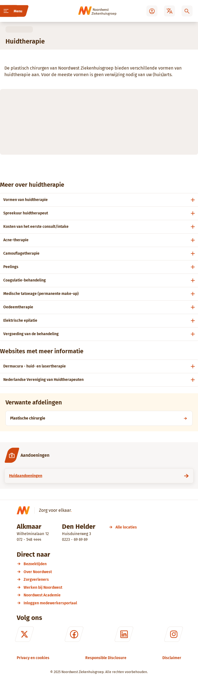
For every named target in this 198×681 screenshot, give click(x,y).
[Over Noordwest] (102, 572)
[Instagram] (173, 634)
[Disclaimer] (171, 658)
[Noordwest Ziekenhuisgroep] (89, 11)
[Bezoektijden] (102, 564)
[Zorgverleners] (102, 579)
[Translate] (169, 10)
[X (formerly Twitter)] (24, 634)
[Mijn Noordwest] (151, 10)
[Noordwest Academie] (102, 595)
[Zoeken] (187, 10)
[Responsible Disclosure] (105, 658)
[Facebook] (74, 634)
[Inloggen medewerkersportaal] (102, 603)
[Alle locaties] (126, 527)
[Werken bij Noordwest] (102, 587)
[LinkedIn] (124, 634)
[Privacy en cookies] (33, 658)
